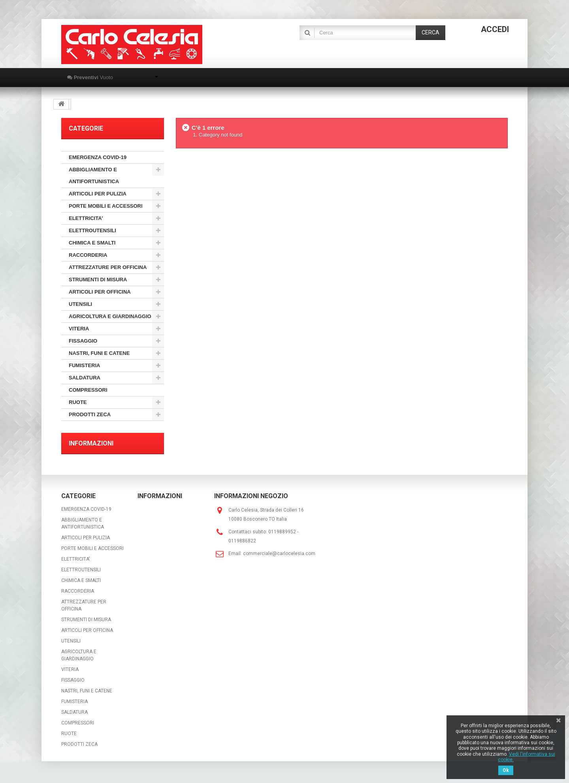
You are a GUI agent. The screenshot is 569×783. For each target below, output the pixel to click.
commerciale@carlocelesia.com (279, 553)
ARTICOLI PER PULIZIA (97, 194)
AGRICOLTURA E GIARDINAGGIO (110, 316)
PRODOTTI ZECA (90, 414)
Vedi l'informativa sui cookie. (526, 756)
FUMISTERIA (84, 365)
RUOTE (78, 402)
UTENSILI (80, 304)
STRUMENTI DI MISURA (98, 279)
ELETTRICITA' (86, 218)
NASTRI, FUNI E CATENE (99, 353)
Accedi (495, 29)
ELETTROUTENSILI (92, 230)
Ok (506, 770)
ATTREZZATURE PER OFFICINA (108, 267)
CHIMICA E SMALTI (92, 243)
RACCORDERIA (88, 255)
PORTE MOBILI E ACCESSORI (106, 206)
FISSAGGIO (83, 341)
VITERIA (79, 329)
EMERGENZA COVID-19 (97, 157)
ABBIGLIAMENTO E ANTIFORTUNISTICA (94, 175)
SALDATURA (84, 378)
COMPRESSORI (88, 390)
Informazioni (91, 443)
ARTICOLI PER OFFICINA (100, 292)
